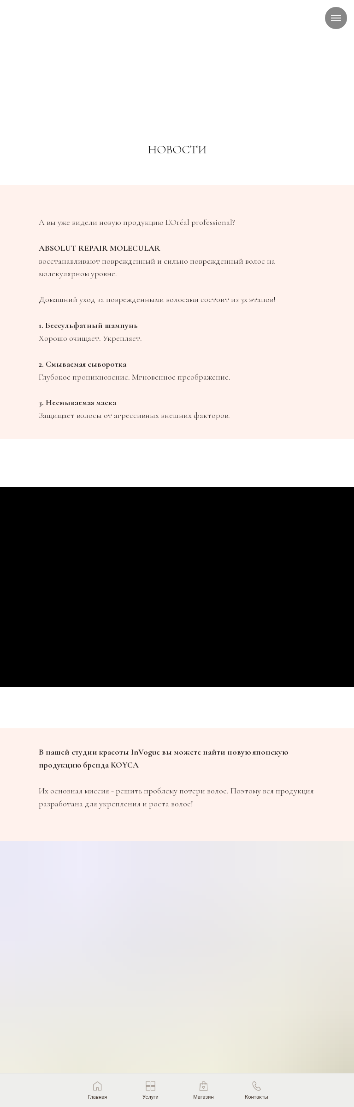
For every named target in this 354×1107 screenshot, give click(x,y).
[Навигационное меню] (336, 18)
